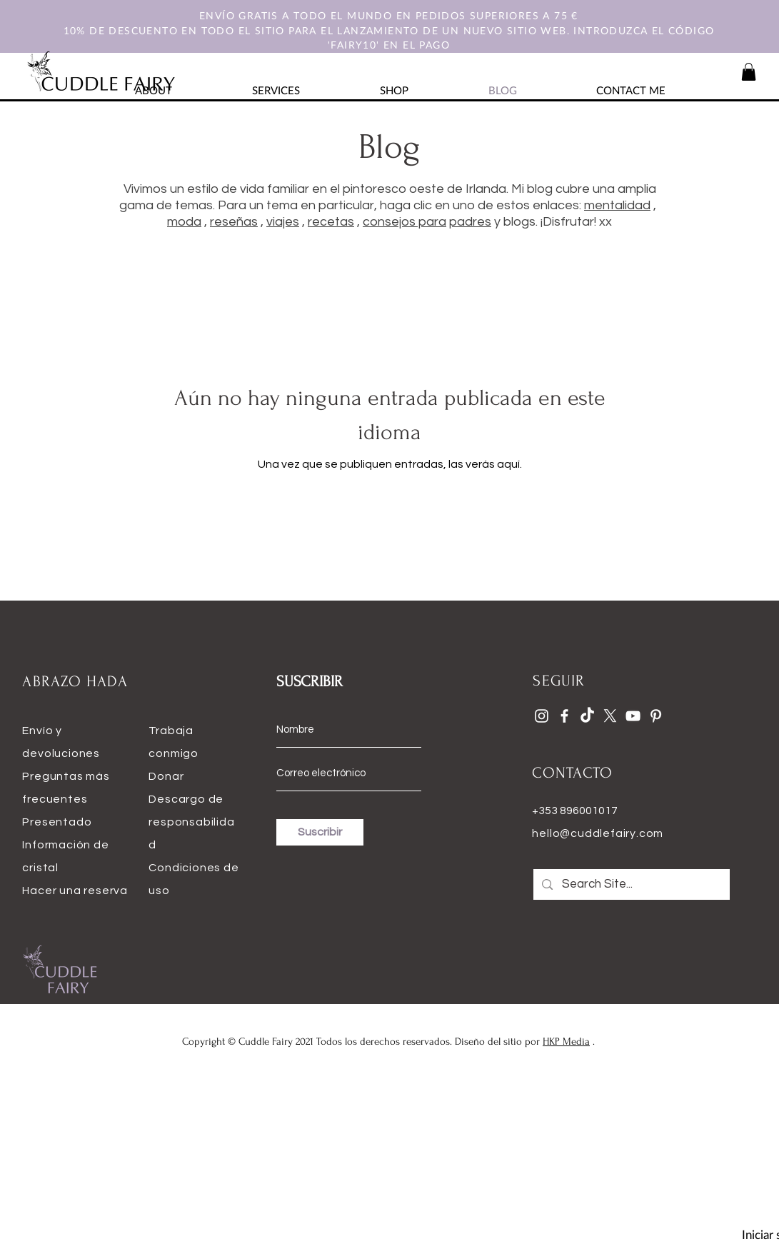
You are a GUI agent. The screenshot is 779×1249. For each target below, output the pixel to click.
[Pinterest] (656, 716)
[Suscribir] (319, 832)
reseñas (234, 222)
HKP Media (566, 1041)
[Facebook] (564, 716)
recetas (331, 222)
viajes (282, 222)
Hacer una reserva (75, 890)
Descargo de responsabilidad (191, 822)
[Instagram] (542, 716)
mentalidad (617, 205)
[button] (748, 72)
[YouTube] (633, 716)
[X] (610, 716)
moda (184, 222)
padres (470, 222)
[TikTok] (587, 716)
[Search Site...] (631, 884)
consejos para (404, 222)
